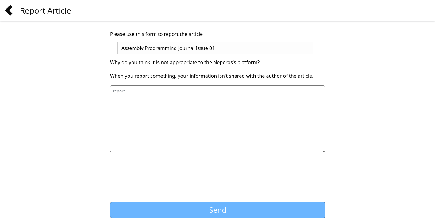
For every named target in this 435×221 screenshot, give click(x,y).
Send (217, 210)
